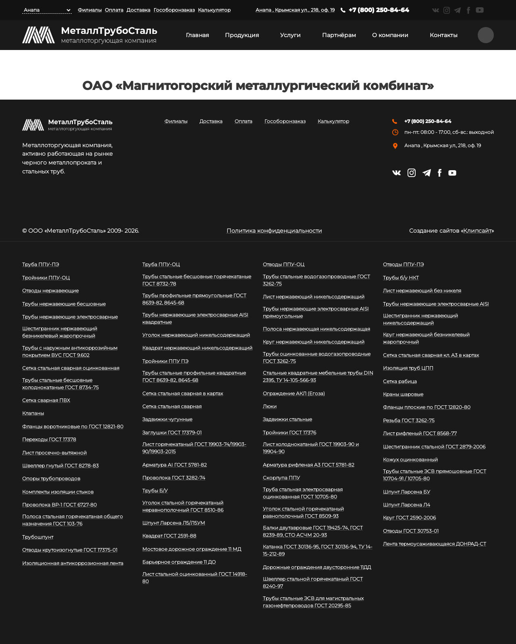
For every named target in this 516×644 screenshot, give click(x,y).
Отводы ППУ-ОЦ (283, 264)
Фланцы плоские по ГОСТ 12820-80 (426, 407)
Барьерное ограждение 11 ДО (179, 562)
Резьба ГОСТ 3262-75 (409, 420)
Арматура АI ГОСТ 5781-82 (174, 465)
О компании (390, 35)
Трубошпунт (37, 537)
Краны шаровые (403, 394)
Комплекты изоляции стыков (58, 492)
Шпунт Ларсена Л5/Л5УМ (173, 523)
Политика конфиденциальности (274, 230)
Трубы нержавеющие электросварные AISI (436, 304)
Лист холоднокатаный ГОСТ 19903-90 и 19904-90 (311, 447)
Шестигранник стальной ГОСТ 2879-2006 (434, 447)
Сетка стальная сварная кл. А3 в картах (431, 355)
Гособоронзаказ (174, 10)
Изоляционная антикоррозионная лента (72, 563)
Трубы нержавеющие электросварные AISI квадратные (195, 318)
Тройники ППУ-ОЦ (46, 278)
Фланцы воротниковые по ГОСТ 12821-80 (72, 426)
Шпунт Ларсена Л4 (406, 505)
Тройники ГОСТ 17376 (289, 432)
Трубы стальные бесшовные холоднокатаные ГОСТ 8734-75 (60, 383)
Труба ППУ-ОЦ (161, 264)
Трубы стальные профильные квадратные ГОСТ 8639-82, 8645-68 (194, 376)
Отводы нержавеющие (50, 291)
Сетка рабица (400, 381)
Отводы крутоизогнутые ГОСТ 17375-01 (69, 550)
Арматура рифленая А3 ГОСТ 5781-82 (308, 465)
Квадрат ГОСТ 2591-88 (169, 536)
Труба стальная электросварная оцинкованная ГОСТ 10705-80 (303, 493)
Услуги (290, 35)
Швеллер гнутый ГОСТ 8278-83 (60, 466)
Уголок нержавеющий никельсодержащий (196, 335)
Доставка (138, 10)
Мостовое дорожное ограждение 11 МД (191, 549)
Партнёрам (339, 35)
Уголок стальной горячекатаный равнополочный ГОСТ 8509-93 (303, 512)
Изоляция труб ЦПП (408, 368)
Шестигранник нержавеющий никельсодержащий (420, 319)
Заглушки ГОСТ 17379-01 (172, 432)
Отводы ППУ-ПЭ (403, 264)
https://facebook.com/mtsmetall (468, 10)
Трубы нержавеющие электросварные (70, 317)
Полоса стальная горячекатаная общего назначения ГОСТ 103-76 (72, 520)
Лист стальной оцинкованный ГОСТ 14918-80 (194, 577)
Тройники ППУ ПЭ (165, 361)
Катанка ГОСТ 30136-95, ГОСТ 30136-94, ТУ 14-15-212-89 (317, 550)
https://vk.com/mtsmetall (435, 10)
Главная (197, 35)
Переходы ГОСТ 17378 (49, 439)
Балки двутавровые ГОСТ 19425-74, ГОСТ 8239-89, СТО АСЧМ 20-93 (313, 531)
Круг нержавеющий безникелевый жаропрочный (426, 338)
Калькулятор (214, 10)
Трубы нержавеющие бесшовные (64, 304)
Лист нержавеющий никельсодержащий (313, 297)
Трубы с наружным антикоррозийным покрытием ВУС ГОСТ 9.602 (69, 351)
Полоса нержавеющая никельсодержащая (316, 329)
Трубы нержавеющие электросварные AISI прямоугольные (316, 312)
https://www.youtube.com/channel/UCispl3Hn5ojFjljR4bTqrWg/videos (480, 10)
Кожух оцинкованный (410, 459)
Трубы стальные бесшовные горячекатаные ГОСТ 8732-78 (196, 280)
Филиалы (90, 10)
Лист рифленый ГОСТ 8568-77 (420, 433)
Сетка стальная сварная (172, 406)
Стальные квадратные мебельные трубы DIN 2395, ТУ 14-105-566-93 (318, 376)
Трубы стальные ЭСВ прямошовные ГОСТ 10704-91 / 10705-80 (434, 474)
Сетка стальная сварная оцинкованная (70, 368)
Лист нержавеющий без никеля (422, 291)
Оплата (114, 10)
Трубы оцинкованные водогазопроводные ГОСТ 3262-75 (316, 357)
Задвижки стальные (287, 419)
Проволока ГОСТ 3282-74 (173, 478)
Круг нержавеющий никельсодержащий (313, 342)
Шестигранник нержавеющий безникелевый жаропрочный (59, 332)
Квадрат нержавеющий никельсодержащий (197, 348)
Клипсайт (477, 230)
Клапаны (33, 413)
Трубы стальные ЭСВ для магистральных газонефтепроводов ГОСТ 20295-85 (313, 602)
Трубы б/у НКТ (401, 278)
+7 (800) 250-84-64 (379, 10)
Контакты (444, 35)
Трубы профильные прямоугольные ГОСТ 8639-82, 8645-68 (194, 299)
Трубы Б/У (155, 491)
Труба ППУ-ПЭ (40, 264)
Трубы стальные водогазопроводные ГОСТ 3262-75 (316, 280)
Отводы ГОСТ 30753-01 (411, 531)
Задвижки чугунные (167, 419)
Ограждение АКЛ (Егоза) (294, 393)
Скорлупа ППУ (281, 478)
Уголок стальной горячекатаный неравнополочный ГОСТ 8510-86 (182, 506)
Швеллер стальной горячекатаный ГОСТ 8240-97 (313, 582)
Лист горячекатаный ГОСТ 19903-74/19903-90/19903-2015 (194, 447)
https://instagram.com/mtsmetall (446, 10)
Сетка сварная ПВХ (46, 400)
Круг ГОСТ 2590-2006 (409, 518)
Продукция (242, 35)
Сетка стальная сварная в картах (182, 393)
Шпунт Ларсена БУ (406, 492)
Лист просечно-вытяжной (54, 453)
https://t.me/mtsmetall (457, 10)
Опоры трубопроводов (51, 478)
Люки (270, 406)
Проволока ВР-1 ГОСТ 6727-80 (59, 505)
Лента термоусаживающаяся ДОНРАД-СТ (434, 544)
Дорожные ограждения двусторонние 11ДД (317, 567)
